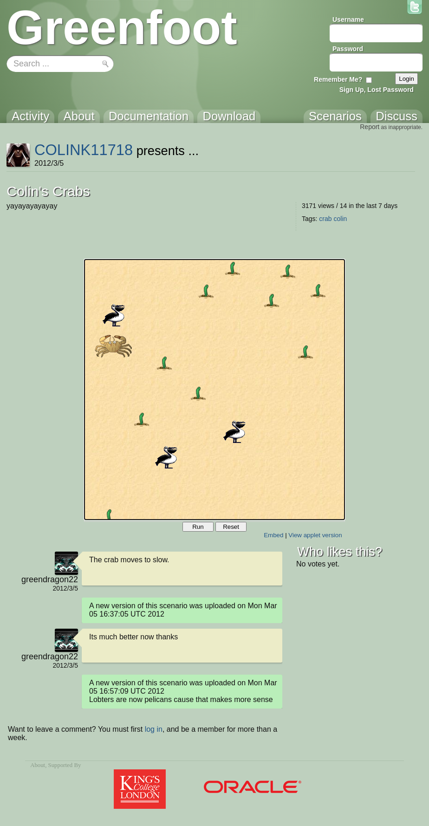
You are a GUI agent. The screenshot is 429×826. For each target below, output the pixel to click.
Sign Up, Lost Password (376, 89)
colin (340, 218)
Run (197, 526)
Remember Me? (338, 79)
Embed (273, 535)
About (37, 765)
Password (347, 48)
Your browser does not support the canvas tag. (214, 390)
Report (369, 126)
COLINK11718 (83, 149)
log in (153, 729)
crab (325, 218)
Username (348, 19)
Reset (231, 526)
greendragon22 (49, 579)
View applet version (315, 535)
